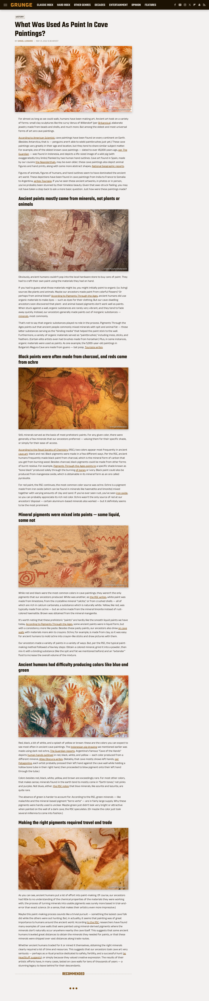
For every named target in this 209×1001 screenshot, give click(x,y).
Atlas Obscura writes (51, 759)
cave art (23, 453)
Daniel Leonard (25, 41)
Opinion (136, 4)
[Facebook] (175, 5)
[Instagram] (185, 5)
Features (150, 4)
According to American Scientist (36, 137)
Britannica (104, 122)
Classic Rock (45, 4)
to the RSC (93, 922)
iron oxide (121, 492)
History (20, 16)
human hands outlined (40, 754)
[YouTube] (180, 5)
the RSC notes (61, 786)
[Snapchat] (199, 5)
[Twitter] (190, 5)
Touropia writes (94, 347)
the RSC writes (98, 596)
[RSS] (204, 5)
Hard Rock (63, 4)
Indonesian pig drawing (84, 746)
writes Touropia (43, 180)
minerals (23, 316)
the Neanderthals (46, 162)
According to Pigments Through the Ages (74, 295)
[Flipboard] (194, 5)
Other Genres (82, 4)
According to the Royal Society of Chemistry (43, 449)
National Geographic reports (108, 166)
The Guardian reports (62, 750)
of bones (81, 469)
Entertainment (118, 4)
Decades (100, 4)
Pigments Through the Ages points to (74, 465)
